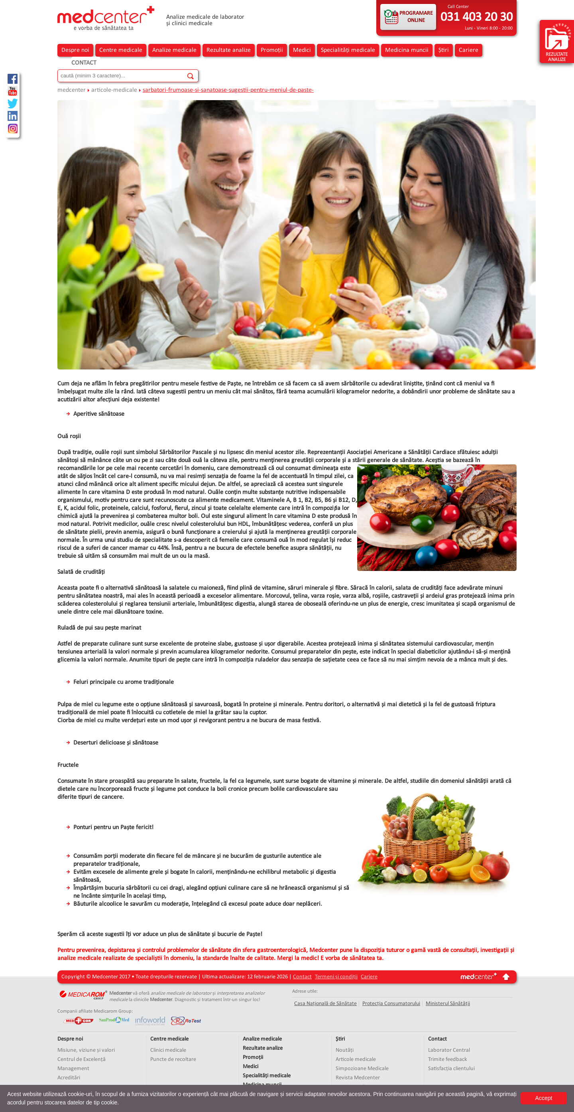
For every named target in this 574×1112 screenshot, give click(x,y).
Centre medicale (120, 50)
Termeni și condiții (336, 977)
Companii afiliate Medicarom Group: (95, 1011)
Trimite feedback (447, 1060)
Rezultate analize (228, 50)
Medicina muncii (407, 50)
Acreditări (68, 1078)
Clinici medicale (168, 1050)
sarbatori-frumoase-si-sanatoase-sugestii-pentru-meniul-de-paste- (228, 90)
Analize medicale (174, 50)
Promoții (272, 50)
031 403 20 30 (476, 17)
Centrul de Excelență (81, 1060)
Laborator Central (449, 1050)
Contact (83, 63)
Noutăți (345, 1050)
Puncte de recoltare (173, 1060)
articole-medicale (114, 90)
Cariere (468, 50)
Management (73, 1069)
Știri (443, 50)
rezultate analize (558, 42)
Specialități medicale (348, 50)
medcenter (71, 90)
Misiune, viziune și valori (86, 1050)
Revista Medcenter (358, 1078)
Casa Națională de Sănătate (325, 1004)
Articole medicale (356, 1060)
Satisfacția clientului (451, 1069)
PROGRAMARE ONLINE (416, 17)
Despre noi (75, 50)
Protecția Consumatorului (391, 1004)
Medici (302, 50)
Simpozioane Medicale (362, 1069)
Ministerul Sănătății (448, 1004)
